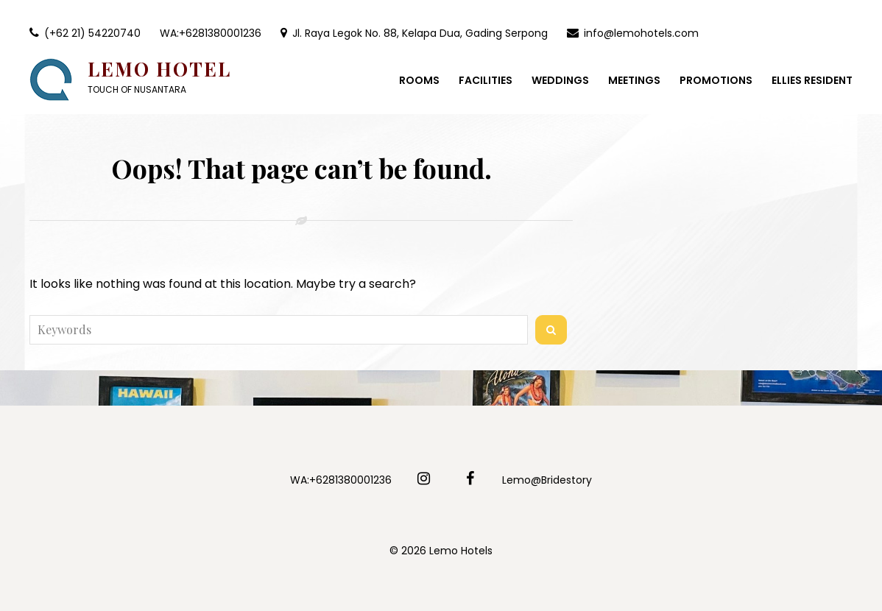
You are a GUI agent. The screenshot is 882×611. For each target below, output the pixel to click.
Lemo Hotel (159, 69)
